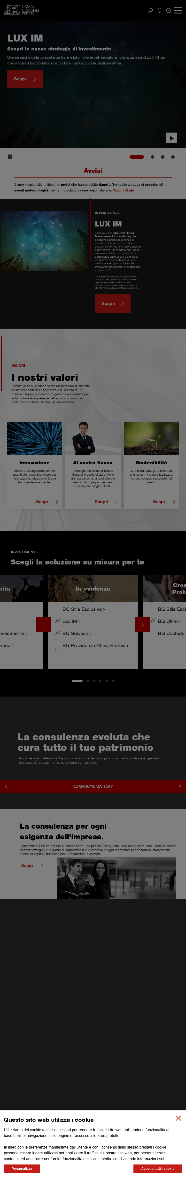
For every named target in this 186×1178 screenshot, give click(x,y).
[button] (178, 1118)
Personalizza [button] (22, 1169)
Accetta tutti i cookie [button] (157, 1169)
